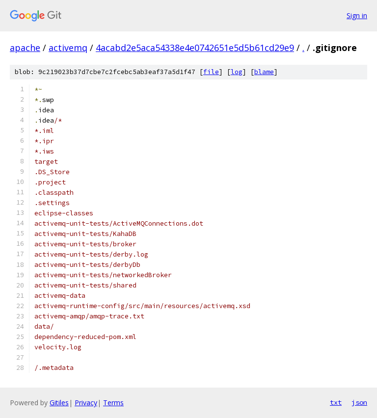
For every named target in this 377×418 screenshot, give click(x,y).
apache (25, 47)
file (211, 72)
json (359, 402)
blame (264, 72)
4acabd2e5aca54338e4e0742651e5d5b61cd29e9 (195, 47)
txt (336, 402)
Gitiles (59, 402)
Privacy (86, 402)
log (236, 72)
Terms (113, 402)
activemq (68, 47)
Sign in (357, 15)
